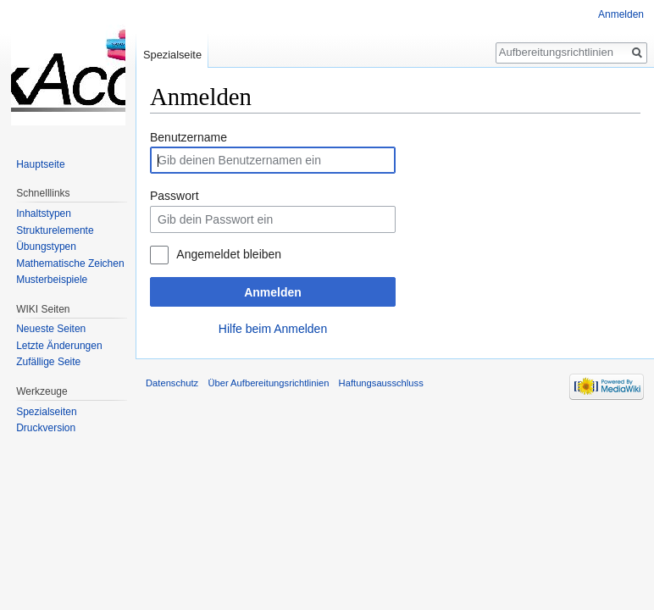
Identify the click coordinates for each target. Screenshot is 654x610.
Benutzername (188, 137)
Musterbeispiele (51, 280)
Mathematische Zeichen (70, 263)
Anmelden (273, 292)
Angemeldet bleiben (228, 254)
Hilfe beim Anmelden (273, 329)
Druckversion (45, 428)
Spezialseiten (46, 412)
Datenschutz (172, 383)
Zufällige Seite (48, 362)
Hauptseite (40, 164)
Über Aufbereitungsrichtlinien (268, 383)
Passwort (174, 195)
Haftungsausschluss (381, 383)
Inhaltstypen (43, 213)
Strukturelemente (54, 230)
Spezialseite (172, 54)
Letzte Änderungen (59, 346)
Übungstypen (46, 246)
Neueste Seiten (51, 329)
